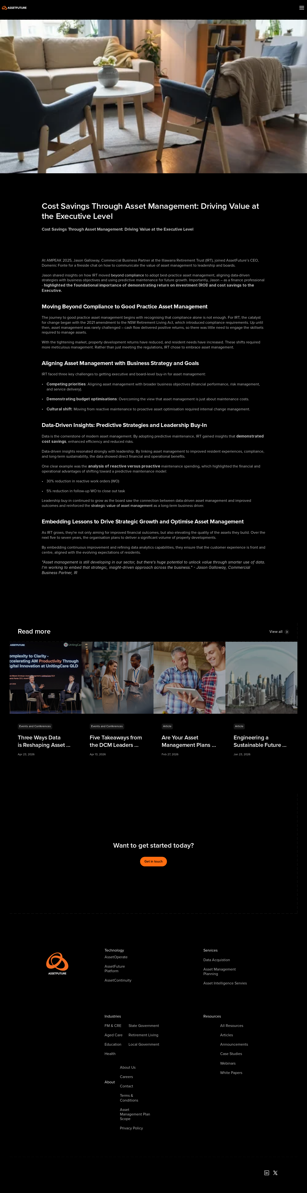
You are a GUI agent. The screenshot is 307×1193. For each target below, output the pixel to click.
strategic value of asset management (122, 505)
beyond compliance (127, 275)
